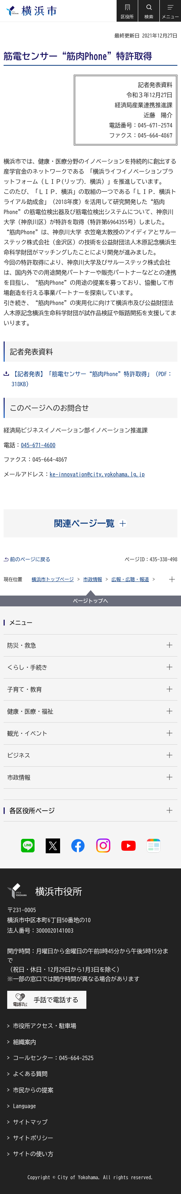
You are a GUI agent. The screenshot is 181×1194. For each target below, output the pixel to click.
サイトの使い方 (33, 1154)
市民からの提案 (33, 1090)
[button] (127, 11)
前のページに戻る (30, 559)
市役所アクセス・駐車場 (44, 1026)
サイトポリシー (33, 1138)
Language (24, 1106)
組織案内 (24, 1042)
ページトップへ (90, 600)
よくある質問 (30, 1074)
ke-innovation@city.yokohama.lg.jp (97, 474)
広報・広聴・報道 (130, 579)
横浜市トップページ (53, 579)
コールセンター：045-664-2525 (53, 1058)
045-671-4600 (38, 445)
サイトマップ (30, 1122)
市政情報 (92, 579)
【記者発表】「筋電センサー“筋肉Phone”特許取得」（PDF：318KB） (92, 379)
